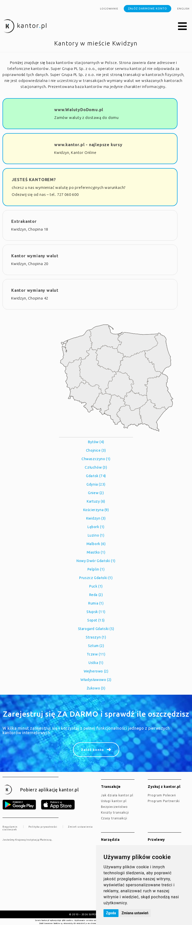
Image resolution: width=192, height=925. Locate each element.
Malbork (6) (96, 544)
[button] (182, 26)
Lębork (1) (96, 527)
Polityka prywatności (42, 826)
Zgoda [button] (111, 913)
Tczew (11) (96, 654)
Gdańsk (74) (96, 476)
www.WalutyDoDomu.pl (78, 109)
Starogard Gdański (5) (96, 629)
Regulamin (10, 826)
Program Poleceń (162, 795)
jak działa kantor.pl (117, 795)
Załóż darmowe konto (147, 8)
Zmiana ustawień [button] (135, 913)
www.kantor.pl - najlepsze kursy (88, 144)
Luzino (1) (96, 535)
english (183, 8)
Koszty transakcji (115, 812)
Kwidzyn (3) (96, 518)
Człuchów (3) (96, 467)
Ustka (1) (95, 663)
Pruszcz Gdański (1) (95, 578)
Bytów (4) (96, 442)
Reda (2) (96, 595)
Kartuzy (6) (96, 501)
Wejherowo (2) (96, 671)
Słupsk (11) (96, 612)
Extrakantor (24, 221)
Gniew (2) (96, 493)
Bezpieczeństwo (114, 806)
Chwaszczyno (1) (96, 459)
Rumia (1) (96, 603)
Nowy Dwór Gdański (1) (96, 561)
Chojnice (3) (96, 450)
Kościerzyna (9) (96, 510)
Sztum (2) (96, 646)
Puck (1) (96, 586)
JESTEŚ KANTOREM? (34, 179)
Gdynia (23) (96, 484)
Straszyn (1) (96, 637)
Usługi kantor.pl (113, 801)
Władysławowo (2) (96, 680)
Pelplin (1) (96, 569)
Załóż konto (92, 749)
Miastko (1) (96, 552)
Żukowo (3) (96, 688)
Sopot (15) (96, 620)
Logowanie (109, 8)
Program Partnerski (164, 801)
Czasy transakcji (114, 818)
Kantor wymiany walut (34, 256)
